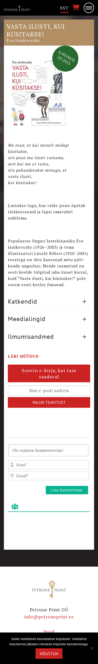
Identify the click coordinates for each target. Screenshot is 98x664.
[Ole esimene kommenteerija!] (48, 450)
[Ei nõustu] (91, 648)
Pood (49, 632)
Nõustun (49, 653)
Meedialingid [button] (47, 319)
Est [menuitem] (64, 8)
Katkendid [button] (47, 301)
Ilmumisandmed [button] (47, 337)
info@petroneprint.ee (49, 617)
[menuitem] (64, 8)
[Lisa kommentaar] (67, 490)
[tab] (49, 301)
